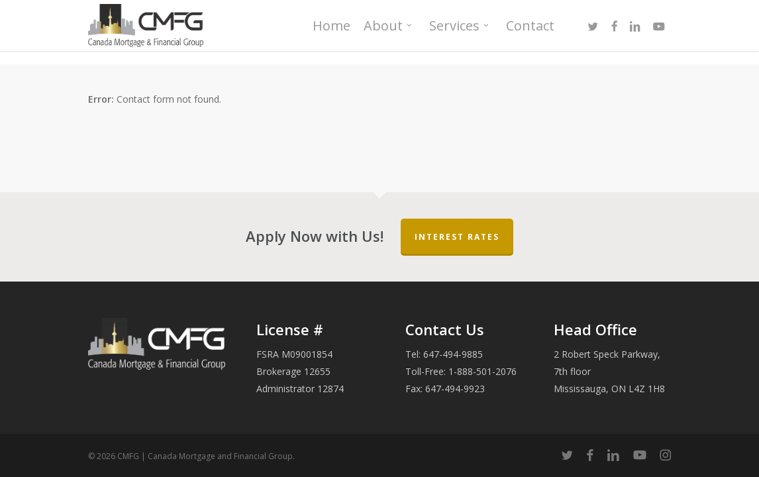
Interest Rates (457, 236)
